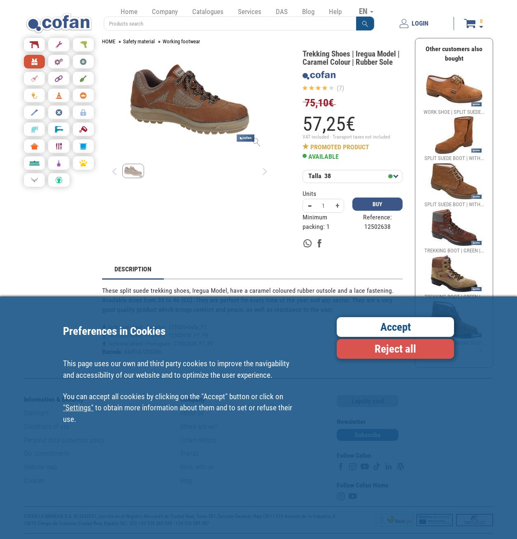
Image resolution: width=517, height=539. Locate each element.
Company (165, 11)
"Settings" (78, 407)
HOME (108, 41)
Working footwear (181, 41)
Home (129, 11)
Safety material (139, 41)
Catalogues (208, 11)
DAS (282, 11)
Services (249, 11)
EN (366, 11)
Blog (308, 11)
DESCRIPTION (132, 269)
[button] (365, 23)
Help (335, 11)
